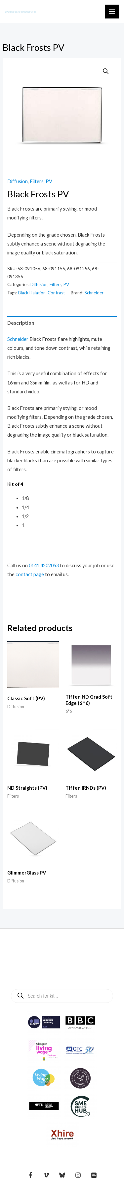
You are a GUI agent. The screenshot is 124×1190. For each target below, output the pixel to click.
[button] (106, 71)
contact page (30, 574)
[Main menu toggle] (112, 11)
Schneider (93, 292)
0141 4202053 (44, 565)
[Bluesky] (62, 1175)
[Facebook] (30, 1175)
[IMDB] (94, 1175)
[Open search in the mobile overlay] (62, 996)
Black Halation (32, 292)
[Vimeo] (46, 1175)
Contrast (56, 292)
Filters (37, 181)
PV (49, 181)
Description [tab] (20, 323)
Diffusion (17, 181)
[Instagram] (78, 1175)
